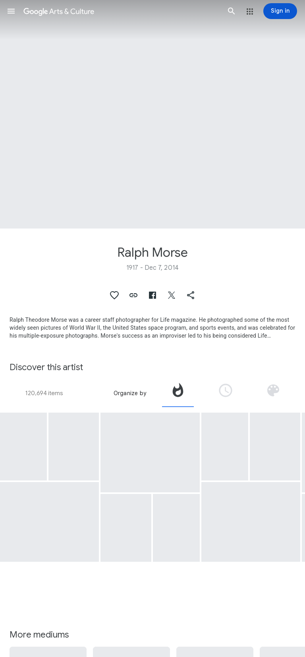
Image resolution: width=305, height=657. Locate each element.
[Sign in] (280, 11)
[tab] (178, 393)
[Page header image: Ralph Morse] (152, 114)
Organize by (130, 393)
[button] (11, 11)
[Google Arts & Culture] (121, 11)
